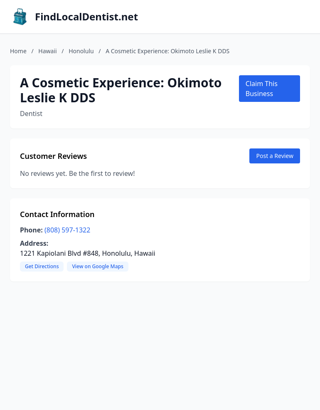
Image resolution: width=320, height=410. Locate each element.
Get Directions (42, 266)
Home (18, 51)
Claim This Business (262, 88)
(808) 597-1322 (67, 230)
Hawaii (47, 51)
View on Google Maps (97, 266)
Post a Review (274, 156)
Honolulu (81, 51)
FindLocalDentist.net (86, 16)
